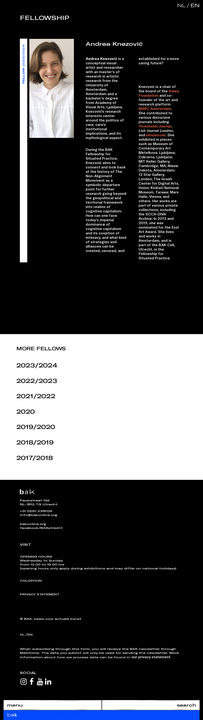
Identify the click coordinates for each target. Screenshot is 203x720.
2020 (25, 411)
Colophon (31, 580)
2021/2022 (35, 396)
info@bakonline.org (38, 514)
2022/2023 (36, 380)
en (194, 5)
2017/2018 (34, 457)
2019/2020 (35, 426)
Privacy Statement (39, 594)
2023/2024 (36, 365)
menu (15, 705)
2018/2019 (35, 442)
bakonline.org (33, 523)
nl (181, 5)
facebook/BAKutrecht (41, 527)
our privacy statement (150, 657)
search (186, 705)
